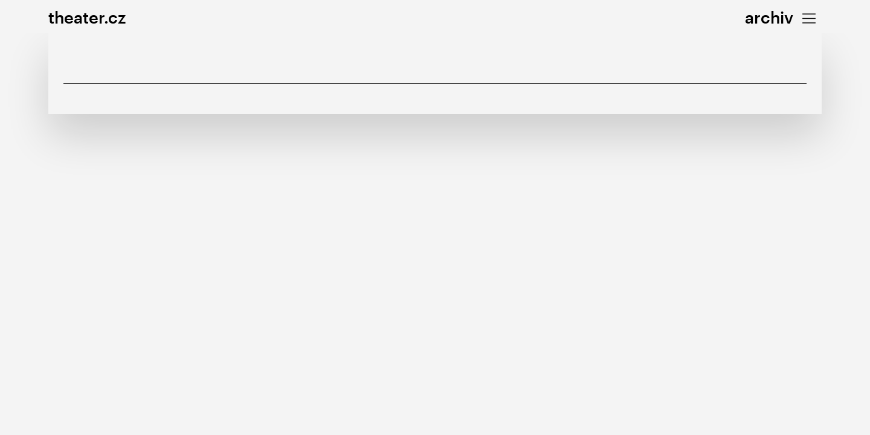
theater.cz (87, 17)
